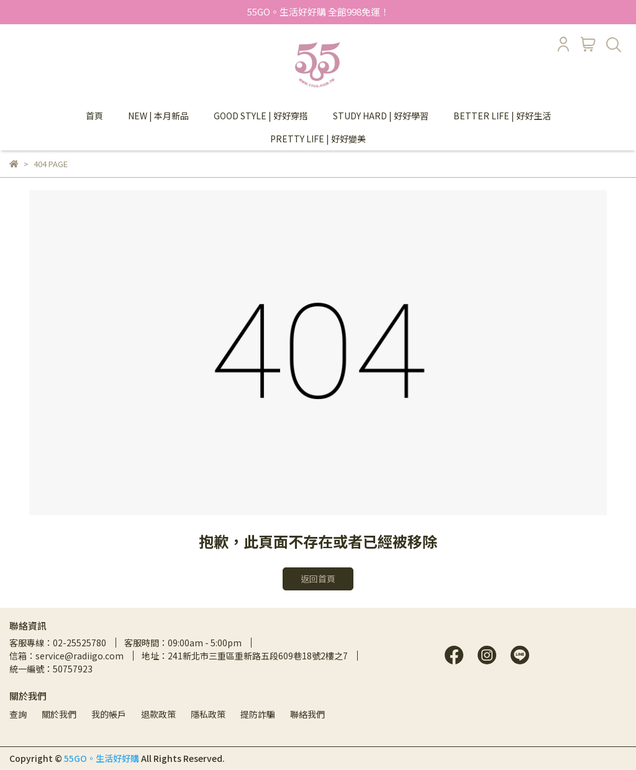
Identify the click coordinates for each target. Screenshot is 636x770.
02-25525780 (79, 642)
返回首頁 (318, 578)
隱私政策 (208, 714)
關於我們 (59, 714)
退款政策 (158, 714)
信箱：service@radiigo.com (66, 655)
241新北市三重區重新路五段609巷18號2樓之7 (258, 655)
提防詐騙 (257, 714)
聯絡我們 (307, 714)
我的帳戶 (108, 714)
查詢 (18, 714)
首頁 (94, 115)
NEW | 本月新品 (158, 115)
